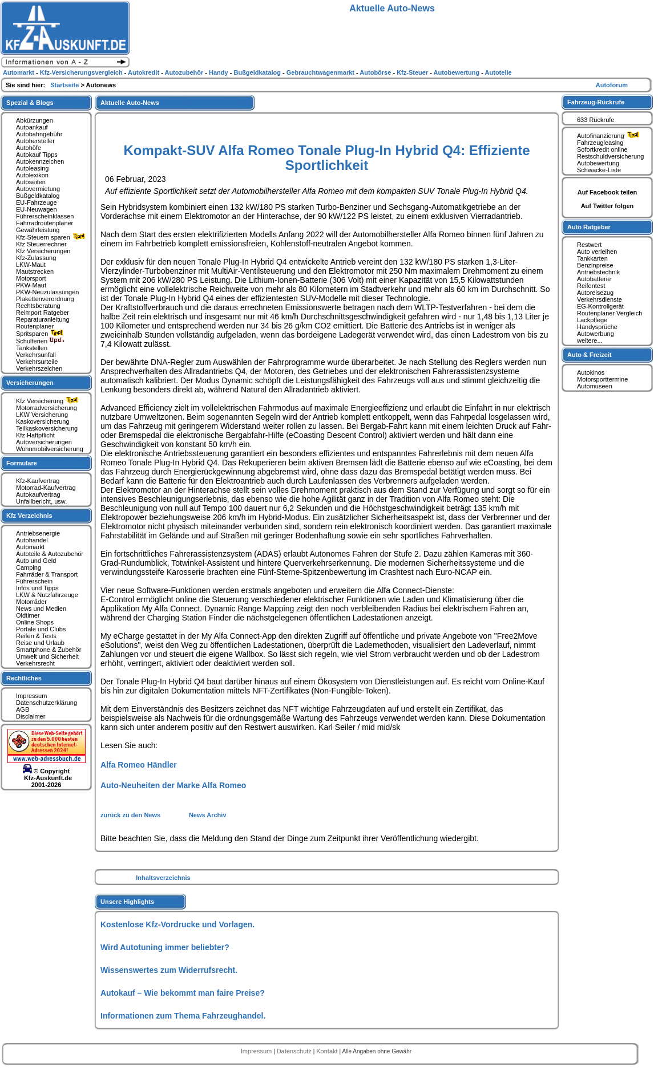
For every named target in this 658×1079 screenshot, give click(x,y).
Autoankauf (32, 127)
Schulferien (40, 341)
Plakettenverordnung (45, 298)
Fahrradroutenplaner (44, 223)
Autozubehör (184, 72)
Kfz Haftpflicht (35, 435)
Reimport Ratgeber (42, 312)
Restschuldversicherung (610, 156)
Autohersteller (35, 140)
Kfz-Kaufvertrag (37, 480)
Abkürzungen (34, 120)
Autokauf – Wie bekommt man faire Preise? (182, 992)
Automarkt (30, 546)
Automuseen (594, 386)
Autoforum (612, 85)
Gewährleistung (37, 229)
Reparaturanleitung (43, 319)
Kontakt (327, 1051)
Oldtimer (28, 615)
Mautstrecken (35, 271)
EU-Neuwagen (36, 209)
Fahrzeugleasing (600, 142)
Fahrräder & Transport (47, 574)
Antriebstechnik (598, 272)
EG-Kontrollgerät (600, 306)
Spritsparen (41, 333)
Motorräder (31, 601)
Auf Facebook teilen (607, 192)
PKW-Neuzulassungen (47, 292)
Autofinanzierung (609, 135)
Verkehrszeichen (39, 368)
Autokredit (144, 72)
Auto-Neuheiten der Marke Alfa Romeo (173, 785)
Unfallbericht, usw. (41, 501)
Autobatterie (594, 278)
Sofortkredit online (602, 149)
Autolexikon (32, 175)
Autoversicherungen (44, 442)
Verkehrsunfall (36, 354)
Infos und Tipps (37, 588)
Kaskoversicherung (43, 421)
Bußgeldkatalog (37, 195)
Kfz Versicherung (48, 400)
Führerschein (34, 581)
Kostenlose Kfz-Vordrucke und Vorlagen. (177, 924)
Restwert (589, 244)
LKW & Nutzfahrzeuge (47, 594)
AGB (22, 709)
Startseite (65, 85)
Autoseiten (31, 182)
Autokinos (590, 372)
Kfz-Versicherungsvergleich (82, 72)
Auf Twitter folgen (607, 205)
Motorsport (31, 278)
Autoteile (498, 72)
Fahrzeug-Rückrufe (595, 102)
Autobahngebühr (39, 134)
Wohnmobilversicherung (49, 448)
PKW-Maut (31, 285)
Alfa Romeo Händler (138, 764)
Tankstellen (31, 347)
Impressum (31, 695)
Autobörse (376, 72)
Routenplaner (35, 326)
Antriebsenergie (38, 533)
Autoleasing (32, 168)
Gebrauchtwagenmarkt (321, 72)
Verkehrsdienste (599, 299)
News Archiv (208, 815)
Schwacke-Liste (599, 170)
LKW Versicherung (42, 414)
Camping (28, 567)
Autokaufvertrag (38, 494)
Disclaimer (30, 716)
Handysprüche (597, 326)
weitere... (590, 340)
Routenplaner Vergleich (609, 313)
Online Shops (35, 622)
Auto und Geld (36, 560)
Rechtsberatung (38, 305)
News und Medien (41, 608)
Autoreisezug (595, 292)
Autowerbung (595, 333)
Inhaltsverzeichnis (163, 877)
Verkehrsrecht (35, 663)
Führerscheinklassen (45, 216)
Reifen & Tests (36, 635)
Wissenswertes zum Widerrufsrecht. (168, 970)
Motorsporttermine (602, 379)
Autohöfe (28, 147)
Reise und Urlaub (40, 642)
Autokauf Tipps (37, 154)
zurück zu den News (131, 815)
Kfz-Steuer (413, 72)
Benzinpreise (595, 265)
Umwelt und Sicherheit (47, 656)
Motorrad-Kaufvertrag (46, 487)
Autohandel (32, 540)
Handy (219, 72)
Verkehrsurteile (37, 361)
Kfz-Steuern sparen (52, 237)
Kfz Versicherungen (43, 251)
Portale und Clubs (41, 629)
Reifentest (591, 285)
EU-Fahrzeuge (36, 202)
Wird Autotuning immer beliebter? (164, 947)
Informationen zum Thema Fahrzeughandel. (182, 1015)
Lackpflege (592, 320)
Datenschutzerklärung (46, 702)
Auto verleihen (597, 251)
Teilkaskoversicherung (47, 428)
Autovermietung (38, 188)
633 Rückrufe (595, 119)
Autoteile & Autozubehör (49, 553)
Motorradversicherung (46, 407)
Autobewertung (598, 163)
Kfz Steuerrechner (41, 244)
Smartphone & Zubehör (48, 649)
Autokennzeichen (40, 161)
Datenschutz (295, 1051)
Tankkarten (592, 258)
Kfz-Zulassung (36, 257)
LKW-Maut (31, 264)
